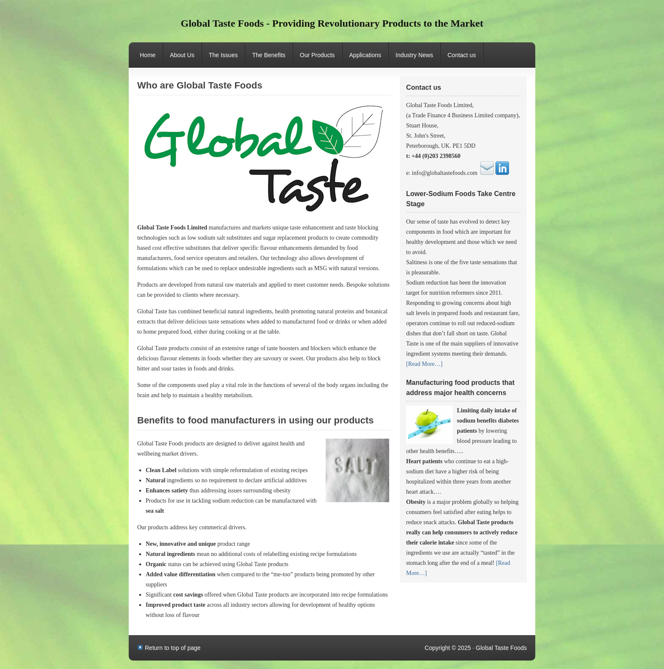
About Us (182, 55)
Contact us (462, 55)
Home (147, 55)
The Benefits (268, 55)
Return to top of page (173, 647)
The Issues (223, 55)
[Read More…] (424, 364)
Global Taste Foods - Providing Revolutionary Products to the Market (332, 23)
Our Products (314, 60)
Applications (365, 55)
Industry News (414, 55)
